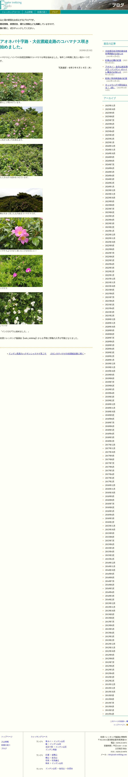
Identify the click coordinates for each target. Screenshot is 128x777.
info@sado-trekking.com (117, 755)
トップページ (6, 737)
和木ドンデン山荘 (54, 763)
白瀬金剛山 (51, 755)
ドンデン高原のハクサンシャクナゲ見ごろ (27, 353)
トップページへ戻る (12, 5)
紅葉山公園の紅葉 (113, 60)
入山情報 (29, 12)
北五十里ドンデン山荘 (56, 747)
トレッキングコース (11, 12)
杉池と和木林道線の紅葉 (116, 78)
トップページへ (119, 725)
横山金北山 (51, 758)
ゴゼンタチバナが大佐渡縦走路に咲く (67, 353)
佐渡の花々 (42, 12)
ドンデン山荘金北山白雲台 (59, 768)
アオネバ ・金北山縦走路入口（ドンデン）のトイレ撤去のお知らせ (116, 69)
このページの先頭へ (117, 721)
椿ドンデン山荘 (53, 744)
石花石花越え (52, 760)
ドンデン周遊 (51, 750)
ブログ (55, 12)
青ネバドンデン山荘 (55, 741)
